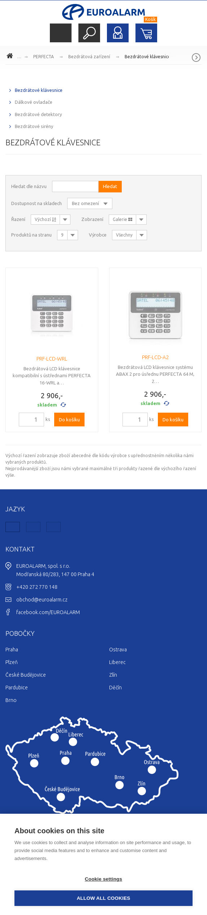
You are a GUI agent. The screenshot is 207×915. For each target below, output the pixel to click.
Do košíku (69, 419)
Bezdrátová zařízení (89, 56)
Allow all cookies (103, 898)
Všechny (124, 235)
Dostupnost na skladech (36, 203)
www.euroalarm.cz (10, 56)
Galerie (122, 219)
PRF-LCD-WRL (51, 359)
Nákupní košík (146, 33)
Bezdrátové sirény (34, 126)
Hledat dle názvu (29, 186)
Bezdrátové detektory (38, 114)
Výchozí (45, 219)
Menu (61, 33)
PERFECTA (43, 56)
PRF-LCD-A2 (155, 357)
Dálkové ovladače (33, 102)
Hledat (89, 33)
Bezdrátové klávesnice (148, 56)
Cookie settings (103, 879)
